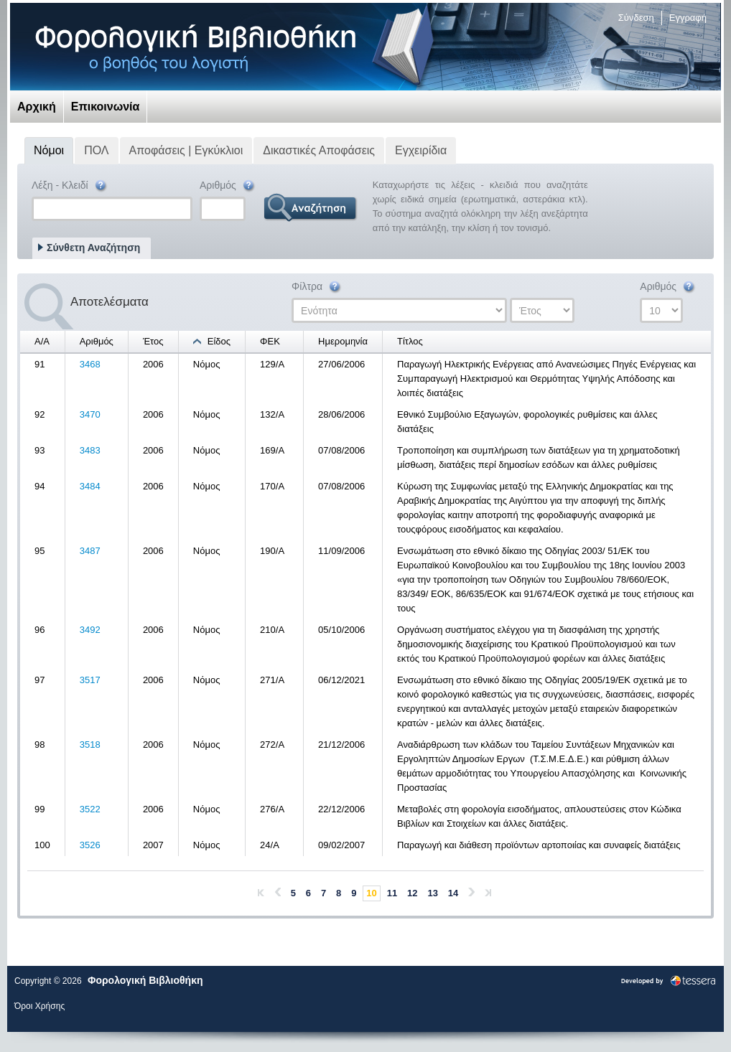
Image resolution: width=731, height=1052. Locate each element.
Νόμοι (49, 150)
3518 (90, 744)
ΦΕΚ (270, 341)
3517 (90, 680)
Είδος (219, 341)
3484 (90, 486)
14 (453, 893)
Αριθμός (228, 186)
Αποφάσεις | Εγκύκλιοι (186, 150)
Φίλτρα (317, 287)
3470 (90, 414)
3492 (90, 629)
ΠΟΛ (96, 150)
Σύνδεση (636, 17)
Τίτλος (410, 341)
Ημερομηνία (343, 341)
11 (392, 893)
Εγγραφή (688, 17)
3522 (90, 809)
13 (432, 893)
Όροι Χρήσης (39, 1006)
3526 (90, 845)
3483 (90, 450)
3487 (90, 550)
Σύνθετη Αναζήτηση (93, 247)
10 (371, 893)
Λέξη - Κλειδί (70, 186)
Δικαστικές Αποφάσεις (319, 150)
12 (412, 893)
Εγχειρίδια (421, 150)
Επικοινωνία (105, 106)
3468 (90, 364)
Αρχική (36, 106)
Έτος (153, 341)
